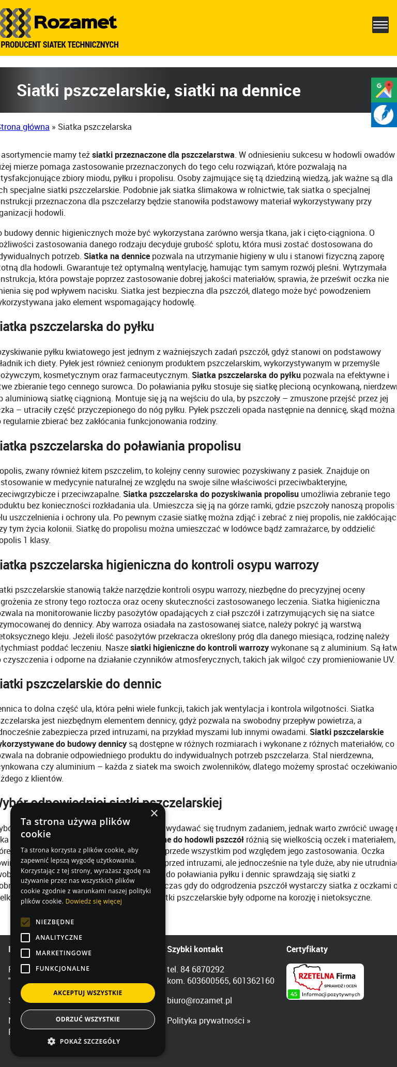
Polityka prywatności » (209, 1020)
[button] (88, 1041)
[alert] (87, 930)
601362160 (253, 980)
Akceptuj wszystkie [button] (87, 992)
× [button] (154, 814)
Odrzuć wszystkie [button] (88, 1019)
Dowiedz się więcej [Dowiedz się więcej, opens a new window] (93, 901)
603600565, (209, 980)
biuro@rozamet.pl (199, 1000)
